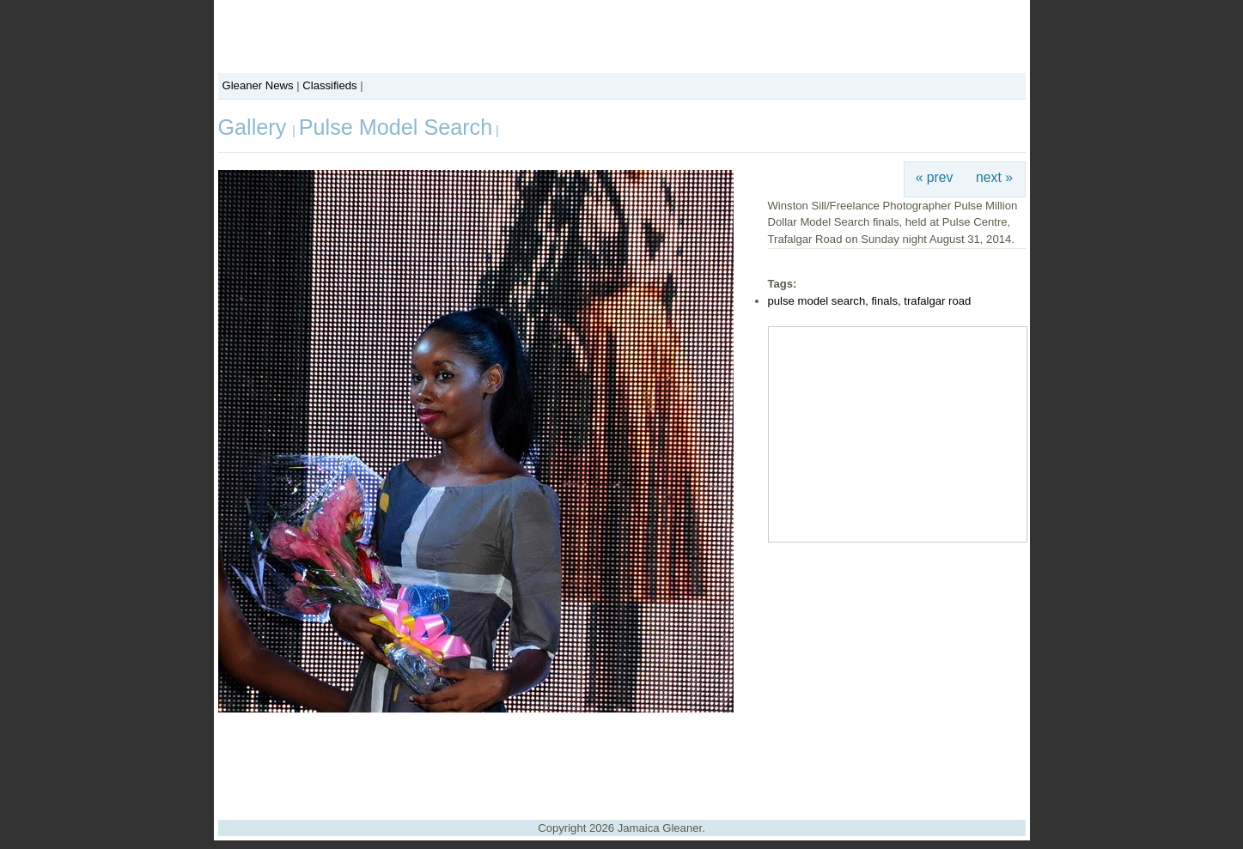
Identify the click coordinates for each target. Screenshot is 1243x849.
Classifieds (329, 85)
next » (994, 177)
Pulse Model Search (395, 127)
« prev (935, 177)
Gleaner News (258, 85)
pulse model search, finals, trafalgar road (870, 300)
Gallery (255, 127)
